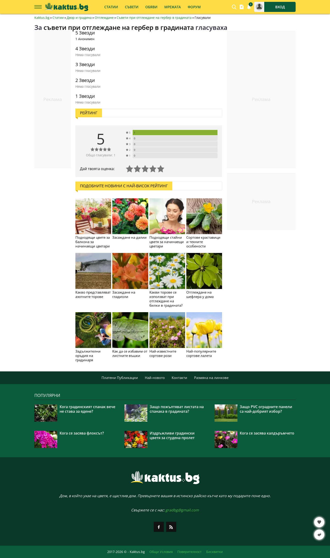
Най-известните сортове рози (162, 353)
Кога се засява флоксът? (82, 433)
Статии (58, 18)
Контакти (179, 377)
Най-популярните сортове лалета (201, 353)
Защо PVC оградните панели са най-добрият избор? (266, 409)
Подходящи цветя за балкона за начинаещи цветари (92, 241)
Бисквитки (214, 551)
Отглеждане (104, 18)
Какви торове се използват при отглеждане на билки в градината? (165, 299)
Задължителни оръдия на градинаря (88, 355)
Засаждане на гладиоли (123, 294)
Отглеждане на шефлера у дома (200, 294)
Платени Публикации (120, 377)
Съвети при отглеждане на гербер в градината (154, 18)
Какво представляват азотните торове (93, 294)
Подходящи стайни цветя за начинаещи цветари (166, 241)
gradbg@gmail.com (182, 510)
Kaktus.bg (42, 18)
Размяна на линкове (211, 377)
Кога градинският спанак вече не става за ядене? (87, 409)
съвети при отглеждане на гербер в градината (119, 27)
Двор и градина (79, 18)
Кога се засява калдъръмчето (267, 433)
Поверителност (189, 551)
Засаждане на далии (129, 237)
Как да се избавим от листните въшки (129, 353)
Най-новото (155, 377)
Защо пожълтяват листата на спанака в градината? (177, 409)
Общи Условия (161, 551)
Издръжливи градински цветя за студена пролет (172, 435)
